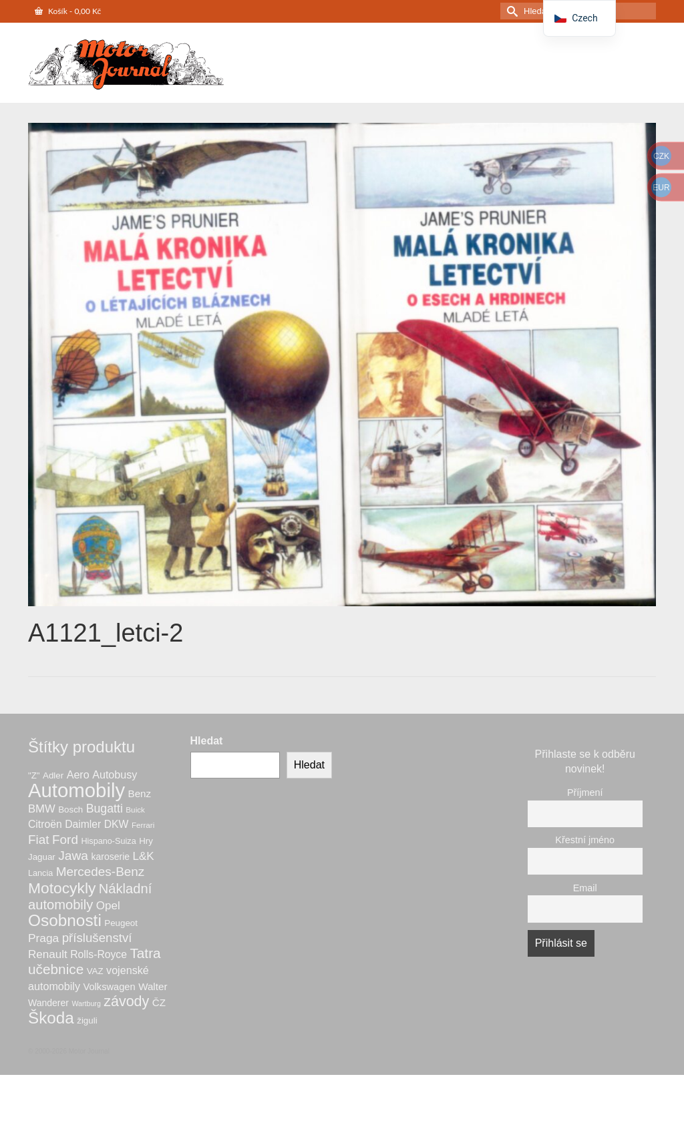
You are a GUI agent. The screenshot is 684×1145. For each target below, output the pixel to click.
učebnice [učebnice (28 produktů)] (55, 969)
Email (585, 888)
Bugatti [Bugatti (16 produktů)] (104, 808)
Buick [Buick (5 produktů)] (135, 809)
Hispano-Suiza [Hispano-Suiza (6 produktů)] (108, 841)
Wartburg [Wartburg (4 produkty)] (85, 1003)
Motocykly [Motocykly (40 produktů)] (62, 888)
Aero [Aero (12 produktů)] (78, 774)
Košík (68, 11)
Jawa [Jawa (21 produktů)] (73, 856)
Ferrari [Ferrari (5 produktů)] (143, 825)
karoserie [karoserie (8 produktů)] (110, 856)
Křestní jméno (585, 840)
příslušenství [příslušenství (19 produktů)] (97, 938)
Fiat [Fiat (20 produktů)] (38, 840)
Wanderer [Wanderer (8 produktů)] (48, 1002)
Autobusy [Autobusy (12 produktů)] (114, 774)
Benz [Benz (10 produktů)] (140, 793)
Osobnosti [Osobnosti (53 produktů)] (65, 920)
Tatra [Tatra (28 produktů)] (145, 953)
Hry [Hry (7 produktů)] (146, 841)
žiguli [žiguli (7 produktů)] (87, 1020)
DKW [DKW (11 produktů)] (116, 824)
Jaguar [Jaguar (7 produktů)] (41, 857)
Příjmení (585, 792)
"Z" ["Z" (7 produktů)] (34, 775)
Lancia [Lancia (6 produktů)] (40, 873)
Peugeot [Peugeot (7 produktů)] (121, 923)
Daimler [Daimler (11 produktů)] (83, 824)
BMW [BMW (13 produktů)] (41, 809)
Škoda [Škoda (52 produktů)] (51, 1018)
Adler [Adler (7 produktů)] (53, 775)
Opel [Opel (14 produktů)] (108, 905)
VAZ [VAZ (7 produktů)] (95, 971)
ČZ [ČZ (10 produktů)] (159, 1002)
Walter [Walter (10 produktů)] (152, 986)
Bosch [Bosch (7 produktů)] (70, 810)
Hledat (206, 740)
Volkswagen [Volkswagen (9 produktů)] (109, 986)
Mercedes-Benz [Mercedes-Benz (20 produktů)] (100, 872)
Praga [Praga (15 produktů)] (43, 938)
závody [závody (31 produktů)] (126, 1001)
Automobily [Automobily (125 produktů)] (76, 790)
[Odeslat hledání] (510, 11)
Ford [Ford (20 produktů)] (65, 840)
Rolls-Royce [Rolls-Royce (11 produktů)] (98, 954)
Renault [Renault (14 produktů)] (47, 954)
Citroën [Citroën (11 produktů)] (45, 824)
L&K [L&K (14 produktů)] (143, 856)
